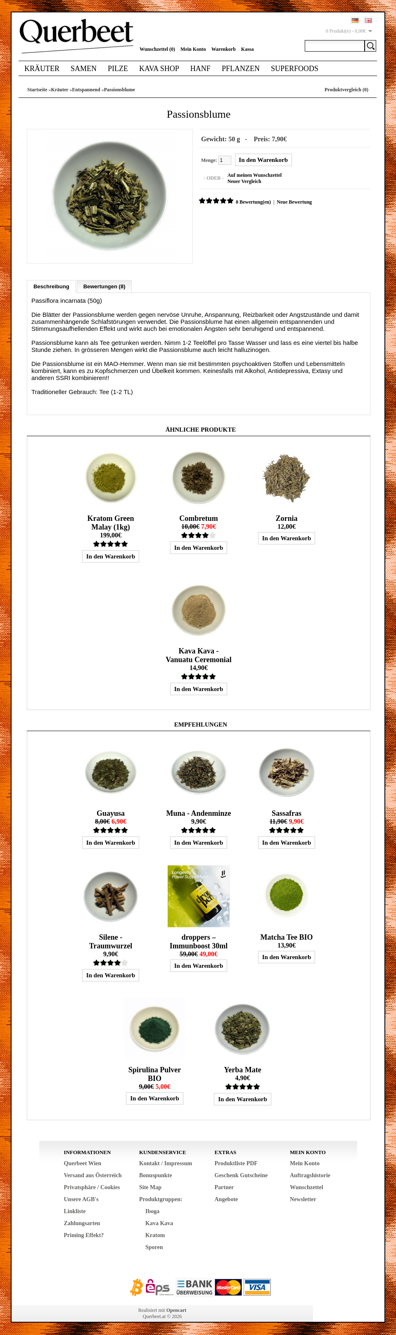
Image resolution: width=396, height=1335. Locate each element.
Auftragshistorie (310, 1175)
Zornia (286, 518)
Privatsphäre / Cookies (92, 1187)
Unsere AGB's (81, 1199)
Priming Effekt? (84, 1235)
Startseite (37, 90)
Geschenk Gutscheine (241, 1175)
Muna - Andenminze (198, 813)
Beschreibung (51, 286)
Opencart (176, 1310)
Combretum (198, 518)
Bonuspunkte (155, 1175)
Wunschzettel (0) (157, 49)
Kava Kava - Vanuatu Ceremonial (199, 655)
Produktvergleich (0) (346, 90)
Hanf (200, 68)
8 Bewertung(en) (253, 202)
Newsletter (303, 1199)
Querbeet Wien (83, 1163)
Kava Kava (159, 1223)
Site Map (150, 1187)
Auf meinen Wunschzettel (255, 175)
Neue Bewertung (294, 202)
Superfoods (294, 68)
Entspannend (86, 90)
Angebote (226, 1199)
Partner (224, 1187)
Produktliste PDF (236, 1163)
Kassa (247, 49)
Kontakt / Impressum (165, 1163)
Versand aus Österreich (93, 1175)
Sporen (154, 1247)
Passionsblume (119, 90)
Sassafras (286, 813)
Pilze (118, 68)
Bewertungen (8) (104, 286)
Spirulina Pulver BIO (154, 1074)
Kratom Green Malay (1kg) (110, 522)
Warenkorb (223, 49)
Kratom (155, 1235)
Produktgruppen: (161, 1199)
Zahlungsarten (82, 1223)
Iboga (152, 1211)
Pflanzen (241, 68)
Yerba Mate (242, 1070)
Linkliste (75, 1211)
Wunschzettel (306, 1187)
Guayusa (111, 813)
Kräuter (41, 68)
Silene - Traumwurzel (111, 941)
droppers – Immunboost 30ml (199, 941)
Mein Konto (193, 49)
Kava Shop (159, 68)
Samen (84, 68)
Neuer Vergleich (244, 181)
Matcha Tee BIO (286, 937)
